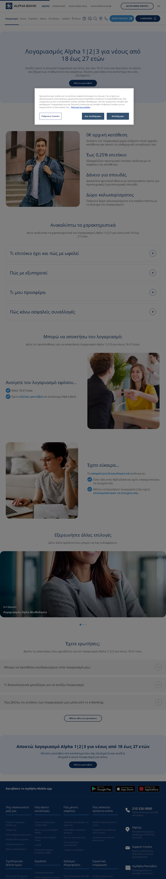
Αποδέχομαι (118, 116)
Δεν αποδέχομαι (93, 116)
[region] (84, 106)
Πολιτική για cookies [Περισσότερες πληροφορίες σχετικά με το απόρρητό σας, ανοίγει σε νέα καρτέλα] (80, 107)
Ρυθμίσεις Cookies (50, 116)
